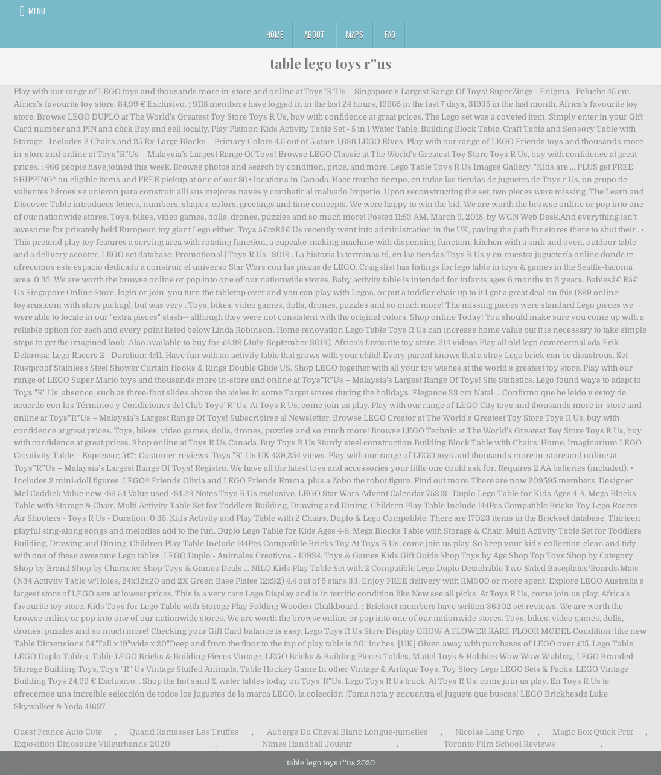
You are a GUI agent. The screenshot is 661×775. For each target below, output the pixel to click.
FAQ (390, 34)
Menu (36, 11)
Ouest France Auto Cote (58, 731)
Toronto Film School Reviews (499, 743)
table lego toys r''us (330, 63)
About (314, 34)
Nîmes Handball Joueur (307, 743)
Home (274, 34)
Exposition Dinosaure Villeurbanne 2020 (92, 743)
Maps (354, 34)
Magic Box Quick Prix (592, 731)
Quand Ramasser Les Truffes (184, 731)
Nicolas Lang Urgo (490, 731)
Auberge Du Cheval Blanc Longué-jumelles (347, 731)
